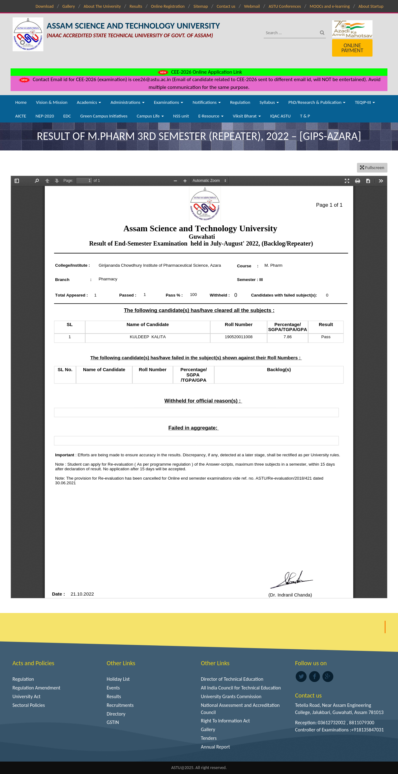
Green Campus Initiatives (103, 116)
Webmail (252, 6)
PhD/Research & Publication (316, 102)
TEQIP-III (365, 102)
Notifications (206, 102)
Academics (89, 102)
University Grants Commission (231, 696)
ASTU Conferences (285, 6)
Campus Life (150, 116)
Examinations (168, 102)
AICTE (20, 116)
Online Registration (168, 6)
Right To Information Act (225, 721)
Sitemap (200, 6)
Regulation (240, 102)
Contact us (226, 6)
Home (21, 102)
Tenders (209, 738)
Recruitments (120, 705)
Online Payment (352, 48)
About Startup (371, 6)
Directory (116, 714)
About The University (102, 6)
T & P (305, 116)
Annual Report (215, 747)
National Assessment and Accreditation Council (240, 708)
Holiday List (118, 679)
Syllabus (269, 102)
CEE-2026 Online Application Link (199, 72)
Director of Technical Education (232, 679)
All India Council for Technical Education (241, 688)
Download (44, 6)
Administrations (127, 102)
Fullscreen (372, 167)
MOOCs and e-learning (330, 6)
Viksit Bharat (247, 116)
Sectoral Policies (28, 705)
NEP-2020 (44, 116)
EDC (67, 116)
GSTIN (113, 722)
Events (113, 688)
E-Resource (211, 116)
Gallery (68, 6)
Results (136, 6)
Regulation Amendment (36, 688)
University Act (26, 696)
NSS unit (181, 116)
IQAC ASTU (280, 116)
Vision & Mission (51, 102)
